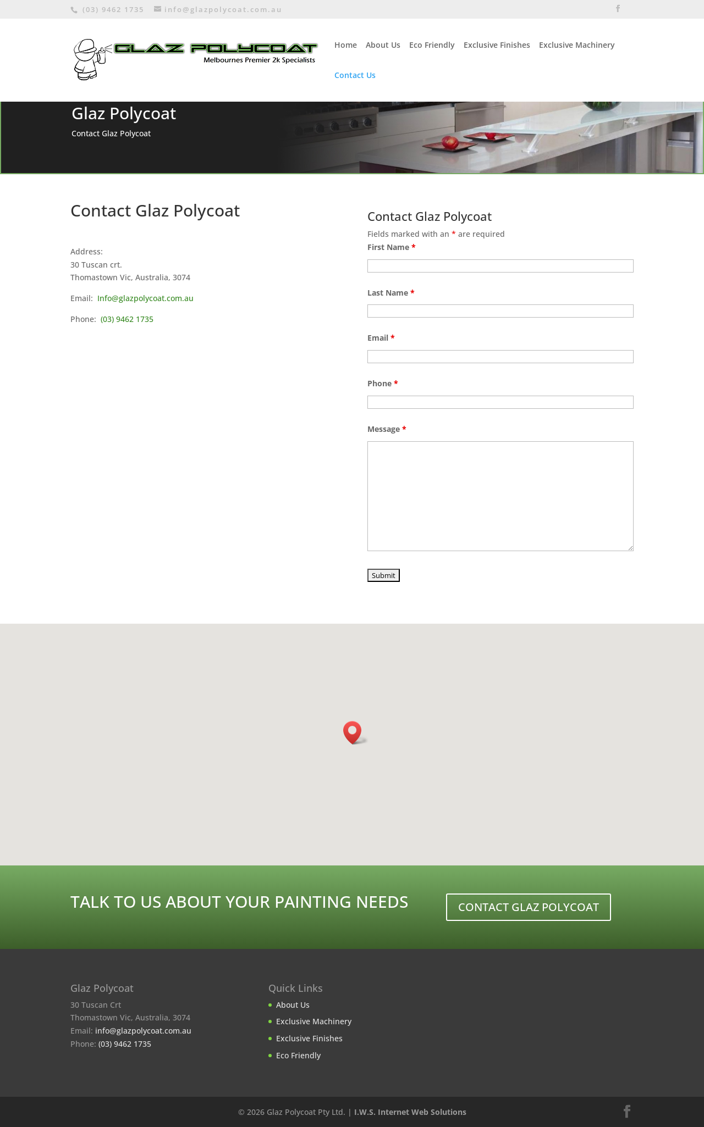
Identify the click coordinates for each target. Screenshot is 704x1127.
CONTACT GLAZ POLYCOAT (528, 907)
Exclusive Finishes (497, 45)
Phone (382, 383)
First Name (391, 247)
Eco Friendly (432, 45)
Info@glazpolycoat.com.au (145, 298)
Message (386, 429)
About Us (383, 45)
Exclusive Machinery (577, 45)
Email (381, 337)
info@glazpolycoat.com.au (143, 1030)
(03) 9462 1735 (127, 319)
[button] (356, 733)
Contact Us (355, 75)
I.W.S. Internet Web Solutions (410, 1112)
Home (345, 45)
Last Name (391, 292)
